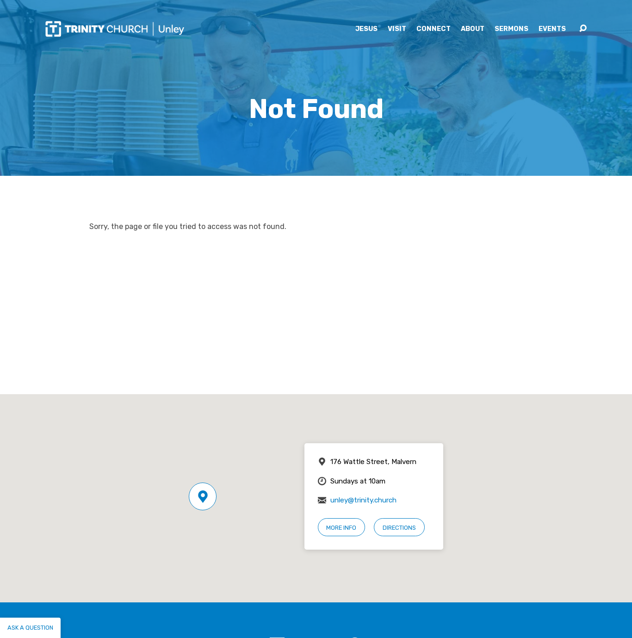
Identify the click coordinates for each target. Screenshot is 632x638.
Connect (433, 29)
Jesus (366, 29)
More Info (341, 527)
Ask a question (30, 627)
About (472, 29)
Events (552, 29)
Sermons (511, 29)
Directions (399, 527)
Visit (397, 29)
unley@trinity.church (363, 500)
